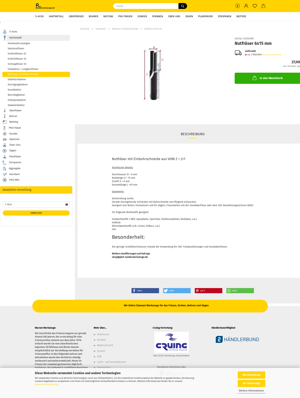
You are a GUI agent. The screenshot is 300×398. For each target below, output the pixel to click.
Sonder (142, 16)
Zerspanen (224, 16)
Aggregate (11, 168)
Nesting (108, 16)
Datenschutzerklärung (46, 384)
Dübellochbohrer (17, 79)
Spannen (157, 16)
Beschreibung (193, 134)
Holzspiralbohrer (17, 100)
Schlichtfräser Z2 (17, 53)
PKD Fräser (125, 16)
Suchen (101, 351)
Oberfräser (76, 16)
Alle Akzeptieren (251, 374)
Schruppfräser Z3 (17, 64)
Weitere (241, 16)
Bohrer (93, 16)
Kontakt (101, 339)
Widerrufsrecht (105, 345)
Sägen (189, 16)
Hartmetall (56, 16)
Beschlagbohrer (16, 94)
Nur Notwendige (251, 383)
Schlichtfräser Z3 (17, 58)
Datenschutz (104, 367)
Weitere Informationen (251, 390)
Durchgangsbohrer (18, 84)
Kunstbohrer (14, 89)
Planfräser (205, 16)
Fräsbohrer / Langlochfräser (23, 69)
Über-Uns (174, 16)
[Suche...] (182, 6)
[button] (246, 6)
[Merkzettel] (254, 6)
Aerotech (11, 174)
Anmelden (36, 213)
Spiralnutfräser (16, 48)
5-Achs (39, 16)
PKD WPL (11, 180)
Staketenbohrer (16, 105)
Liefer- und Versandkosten (111, 362)
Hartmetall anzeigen (19, 43)
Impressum (103, 334)
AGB (99, 356)
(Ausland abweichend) (272, 55)
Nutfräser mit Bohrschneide (23, 74)
